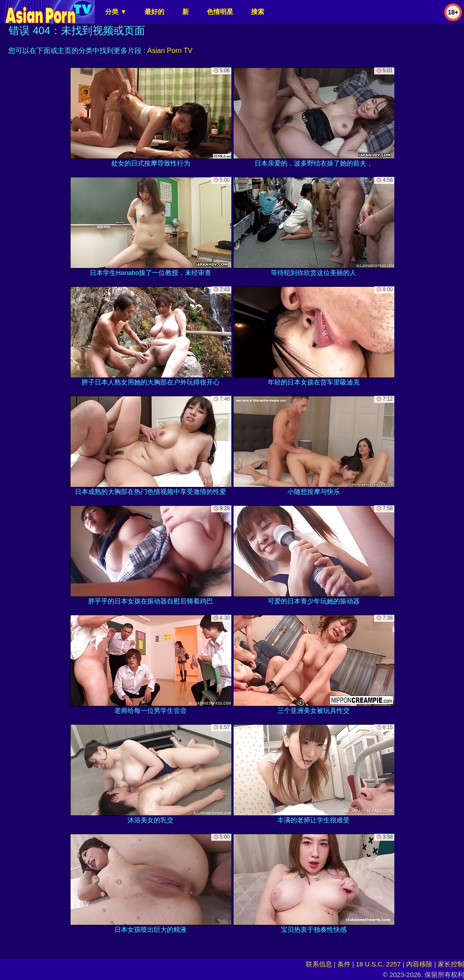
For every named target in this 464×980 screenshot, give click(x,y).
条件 (344, 964)
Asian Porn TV (169, 50)
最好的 (154, 11)
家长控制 (451, 964)
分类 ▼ (116, 11)
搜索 (257, 11)
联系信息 (319, 964)
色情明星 (220, 11)
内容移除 (419, 964)
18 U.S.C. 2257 (378, 964)
